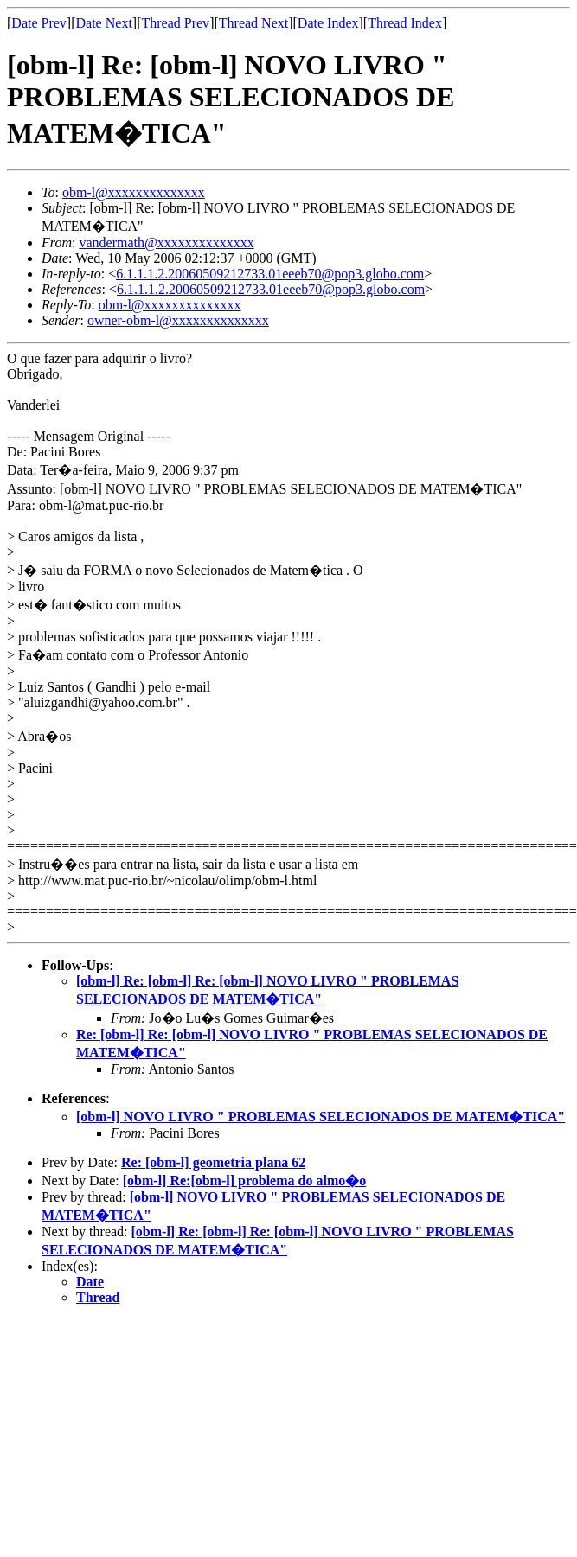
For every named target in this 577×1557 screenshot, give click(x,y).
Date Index (328, 23)
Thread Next (253, 23)
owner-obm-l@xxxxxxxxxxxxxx (178, 320)
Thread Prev (175, 23)
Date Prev (39, 23)
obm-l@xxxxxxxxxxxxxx (133, 192)
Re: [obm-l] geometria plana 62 (213, 1162)
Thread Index (405, 23)
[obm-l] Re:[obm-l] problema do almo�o (244, 1180)
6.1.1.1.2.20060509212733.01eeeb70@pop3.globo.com (270, 273)
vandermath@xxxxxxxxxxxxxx (166, 242)
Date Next (104, 23)
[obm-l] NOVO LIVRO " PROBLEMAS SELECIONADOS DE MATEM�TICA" (320, 1116)
